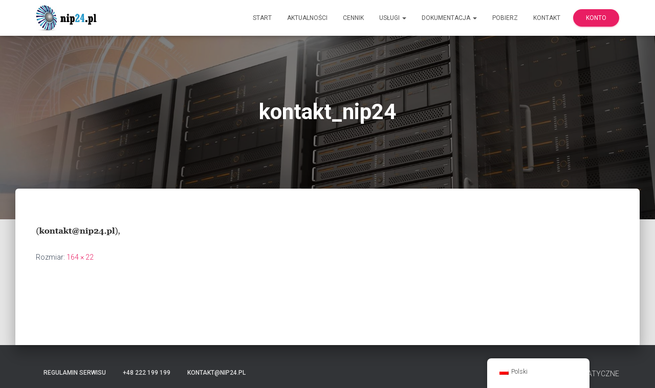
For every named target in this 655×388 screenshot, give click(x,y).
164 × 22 (80, 257)
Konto (596, 17)
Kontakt (546, 17)
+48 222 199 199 (146, 372)
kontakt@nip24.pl (216, 372)
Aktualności (307, 17)
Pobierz (505, 17)
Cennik (353, 17)
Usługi (392, 17)
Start (262, 17)
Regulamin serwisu (74, 372)
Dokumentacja (449, 17)
